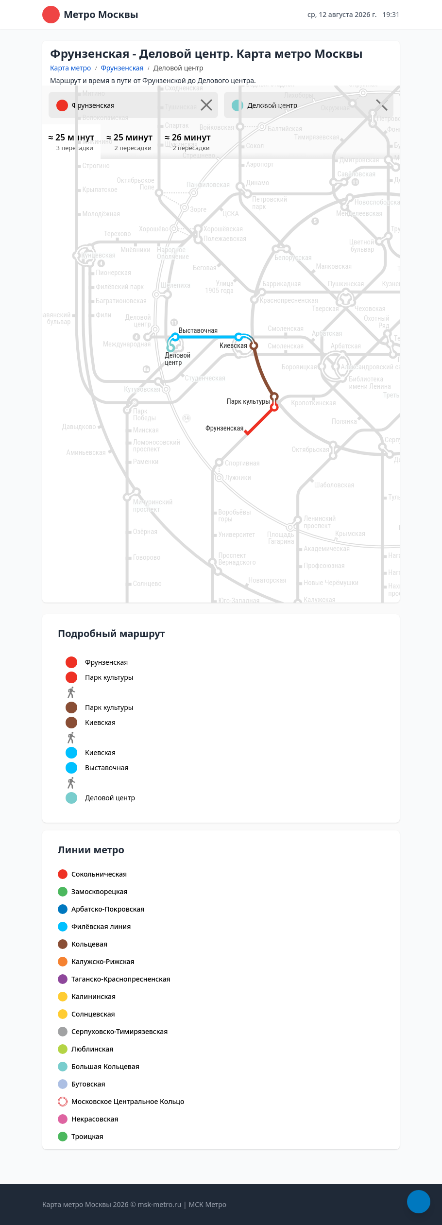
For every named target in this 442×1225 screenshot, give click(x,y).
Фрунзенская (122, 67)
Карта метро (70, 67)
